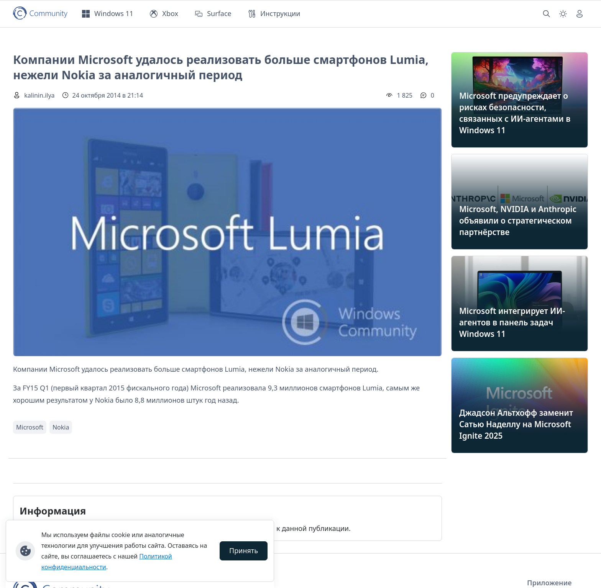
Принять (243, 550)
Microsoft (29, 427)
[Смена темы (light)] (563, 14)
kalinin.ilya (39, 95)
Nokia (61, 427)
